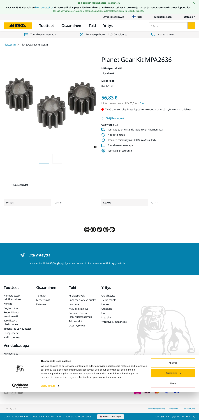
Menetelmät (43, 300)
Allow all (173, 391)
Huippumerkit (11, 333)
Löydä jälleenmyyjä (110, 17)
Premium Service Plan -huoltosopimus (80, 315)
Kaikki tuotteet (12, 337)
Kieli (137, 17)
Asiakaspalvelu (77, 295)
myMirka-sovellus (78, 308)
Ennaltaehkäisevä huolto (82, 300)
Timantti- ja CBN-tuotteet (17, 328)
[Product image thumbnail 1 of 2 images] (44, 159)
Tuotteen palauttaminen (17, 358)
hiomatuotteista (44, 7)
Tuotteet (46, 25)
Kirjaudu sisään (160, 17)
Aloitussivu (10, 44)
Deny (173, 411)
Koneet (8, 303)
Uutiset (105, 304)
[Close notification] (193, 2)
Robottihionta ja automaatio (11, 314)
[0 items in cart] (187, 17)
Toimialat (41, 295)
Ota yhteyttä (59, 263)
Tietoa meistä (108, 300)
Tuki (92, 25)
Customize (173, 401)
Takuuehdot (75, 321)
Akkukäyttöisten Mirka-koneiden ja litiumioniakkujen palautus (14, 372)
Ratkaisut (41, 304)
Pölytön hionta (12, 308)
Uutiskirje (106, 308)
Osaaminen (71, 25)
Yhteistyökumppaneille (114, 321)
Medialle (106, 317)
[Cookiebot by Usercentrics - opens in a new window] (20, 414)
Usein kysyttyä (77, 325)
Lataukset (74, 304)
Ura (103, 313)
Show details (48, 414)
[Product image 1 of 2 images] (51, 104)
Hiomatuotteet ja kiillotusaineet (12, 297)
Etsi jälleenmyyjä (112, 118)
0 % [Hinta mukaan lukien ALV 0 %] (142, 103)
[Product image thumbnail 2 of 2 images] (57, 159)
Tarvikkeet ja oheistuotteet (11, 322)
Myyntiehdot (11, 353)
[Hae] (191, 25)
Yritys (108, 25)
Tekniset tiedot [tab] (19, 185)
